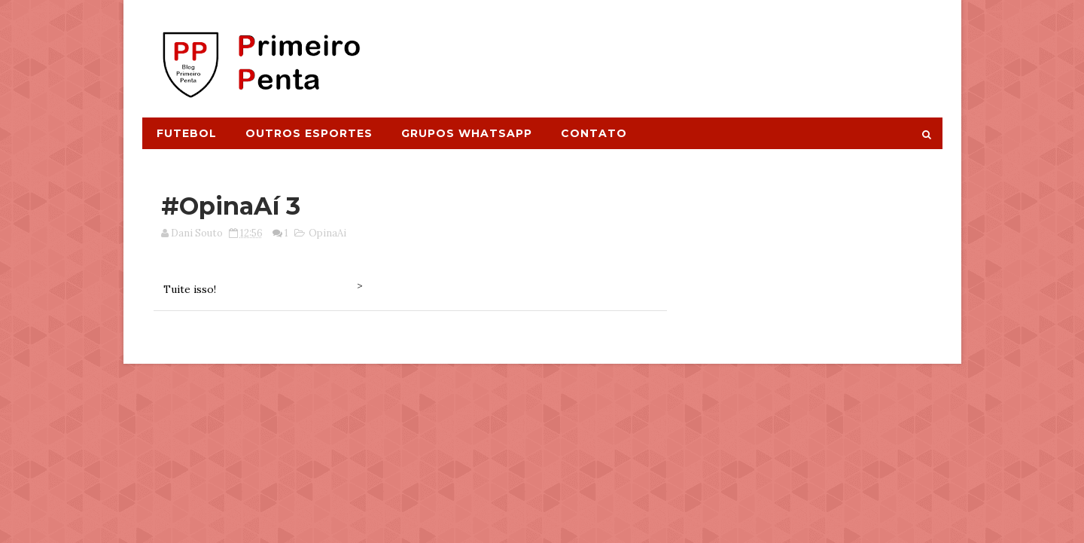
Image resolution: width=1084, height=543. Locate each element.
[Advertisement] (667, 50)
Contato (594, 133)
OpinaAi (327, 233)
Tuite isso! (189, 289)
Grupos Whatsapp (466, 133)
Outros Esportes (309, 133)
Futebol (187, 133)
